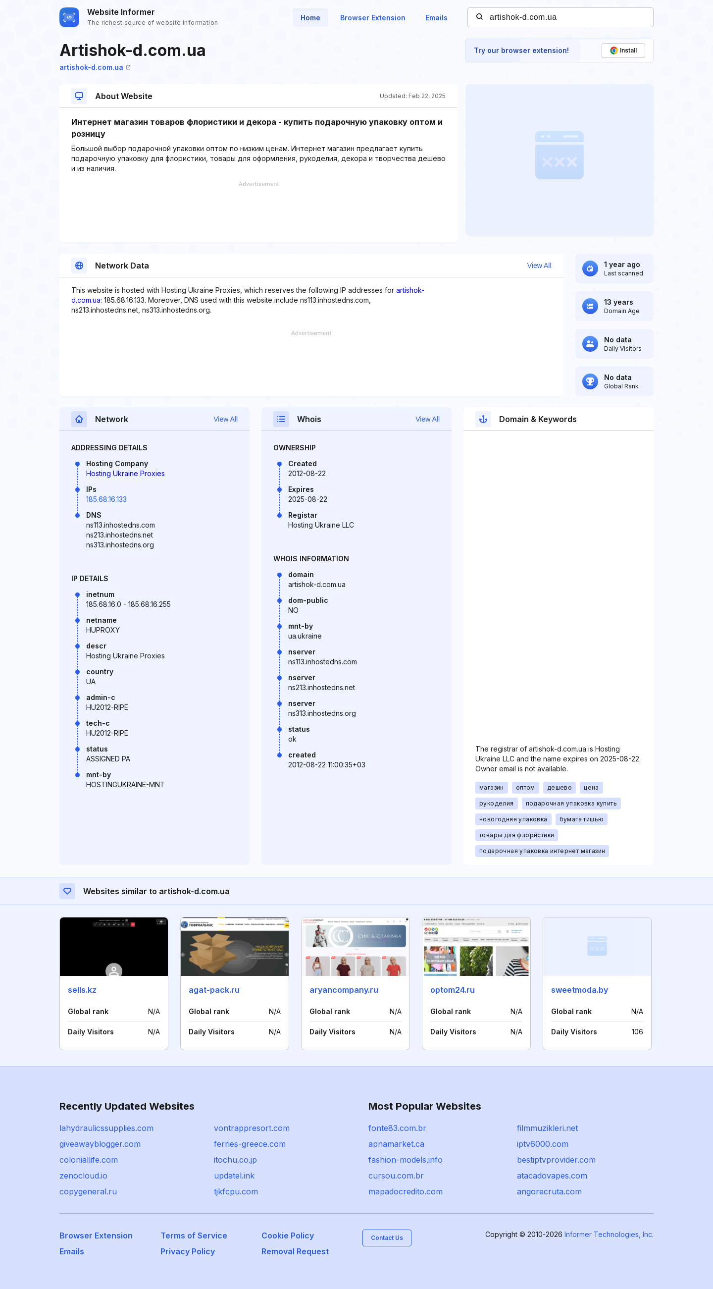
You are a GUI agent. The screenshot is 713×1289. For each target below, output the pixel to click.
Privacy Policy (187, 1251)
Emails (436, 17)
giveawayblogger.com (100, 1144)
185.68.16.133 (106, 499)
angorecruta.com (549, 1191)
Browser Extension (373, 17)
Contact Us (387, 1237)
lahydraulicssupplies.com (106, 1128)
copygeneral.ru (88, 1191)
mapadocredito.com (405, 1191)
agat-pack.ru (214, 990)
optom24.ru (452, 990)
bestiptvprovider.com (556, 1160)
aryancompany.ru (343, 990)
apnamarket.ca (396, 1144)
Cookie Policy (287, 1235)
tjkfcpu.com (236, 1191)
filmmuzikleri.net (547, 1128)
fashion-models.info (405, 1160)
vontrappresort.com (252, 1128)
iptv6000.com (542, 1144)
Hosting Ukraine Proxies (125, 473)
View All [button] (539, 265)
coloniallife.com (88, 1160)
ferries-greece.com (250, 1144)
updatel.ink (234, 1176)
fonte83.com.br (397, 1128)
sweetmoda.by (579, 990)
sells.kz (82, 990)
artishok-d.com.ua (95, 67)
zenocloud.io (83, 1176)
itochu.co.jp (235, 1160)
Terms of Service (193, 1235)
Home (310, 17)
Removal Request (295, 1251)
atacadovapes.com (552, 1176)
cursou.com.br (396, 1176)
